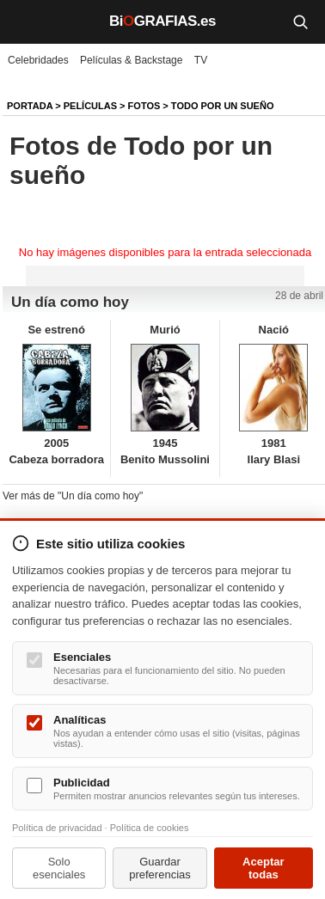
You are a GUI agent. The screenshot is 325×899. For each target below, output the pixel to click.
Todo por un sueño (222, 106)
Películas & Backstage (131, 60)
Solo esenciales (59, 868)
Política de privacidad (57, 828)
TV (200, 60)
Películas (90, 106)
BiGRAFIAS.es (162, 21)
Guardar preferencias (160, 868)
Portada (29, 106)
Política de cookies (149, 828)
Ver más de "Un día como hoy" (73, 496)
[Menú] (26, 21)
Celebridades (38, 60)
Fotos (144, 106)
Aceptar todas (263, 868)
